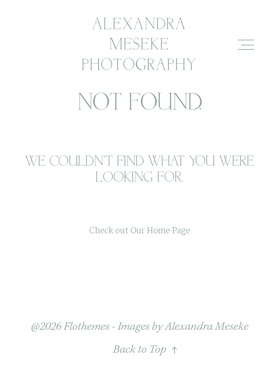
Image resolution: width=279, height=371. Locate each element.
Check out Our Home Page (139, 231)
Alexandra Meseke (206, 327)
